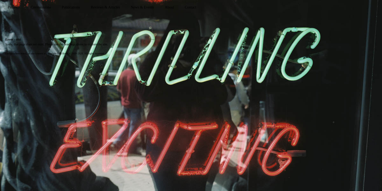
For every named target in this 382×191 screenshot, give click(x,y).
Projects (14, 7)
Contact (190, 7)
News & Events (142, 7)
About (169, 7)
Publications (71, 7)
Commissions (41, 7)
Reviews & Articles (105, 7)
